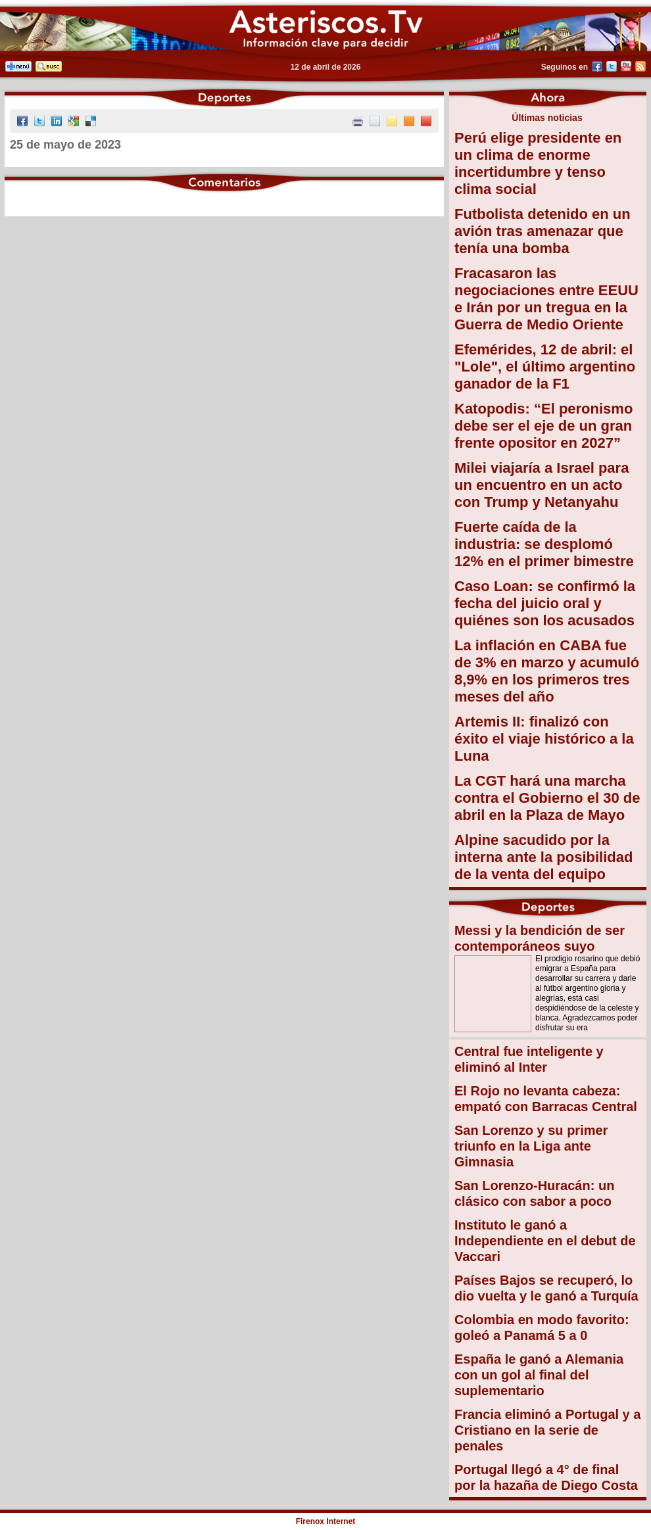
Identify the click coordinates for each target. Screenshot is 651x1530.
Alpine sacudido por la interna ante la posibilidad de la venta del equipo (543, 857)
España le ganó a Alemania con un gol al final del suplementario (538, 1375)
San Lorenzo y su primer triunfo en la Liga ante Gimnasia (531, 1146)
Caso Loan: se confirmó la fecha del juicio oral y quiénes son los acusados (544, 603)
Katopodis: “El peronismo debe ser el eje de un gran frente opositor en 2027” (543, 425)
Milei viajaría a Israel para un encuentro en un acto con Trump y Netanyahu (541, 485)
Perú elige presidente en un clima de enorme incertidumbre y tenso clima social (537, 163)
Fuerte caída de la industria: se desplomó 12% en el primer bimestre (544, 544)
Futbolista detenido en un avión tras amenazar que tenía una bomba (542, 231)
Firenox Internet (326, 1521)
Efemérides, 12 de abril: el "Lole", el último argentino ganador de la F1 (544, 366)
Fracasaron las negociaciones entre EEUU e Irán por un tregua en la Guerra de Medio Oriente (546, 299)
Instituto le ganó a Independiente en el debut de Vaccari (545, 1241)
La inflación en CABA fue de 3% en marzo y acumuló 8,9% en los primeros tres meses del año (546, 671)
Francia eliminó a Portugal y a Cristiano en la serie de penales (547, 1430)
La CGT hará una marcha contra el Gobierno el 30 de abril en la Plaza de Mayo (547, 798)
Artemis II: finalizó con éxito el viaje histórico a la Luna (544, 738)
